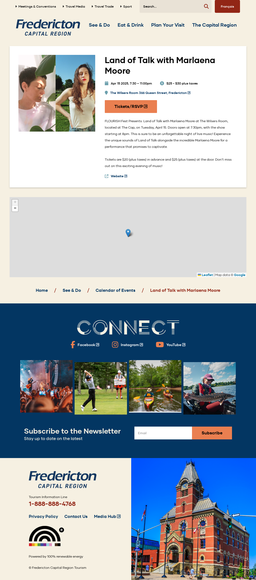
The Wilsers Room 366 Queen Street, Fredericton (150, 93)
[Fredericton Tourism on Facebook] (85, 344)
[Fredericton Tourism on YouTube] (170, 344)
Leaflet (205, 275)
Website (119, 176)
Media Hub (107, 516)
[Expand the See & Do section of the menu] (99, 25)
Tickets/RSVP (131, 108)
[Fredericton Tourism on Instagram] (127, 344)
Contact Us (76, 516)
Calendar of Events (115, 290)
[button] (128, 233)
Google (239, 275)
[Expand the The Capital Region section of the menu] (214, 25)
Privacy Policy (43, 516)
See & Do (72, 290)
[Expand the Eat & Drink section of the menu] (130, 25)
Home (42, 290)
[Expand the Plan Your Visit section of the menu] (168, 25)
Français (227, 6)
